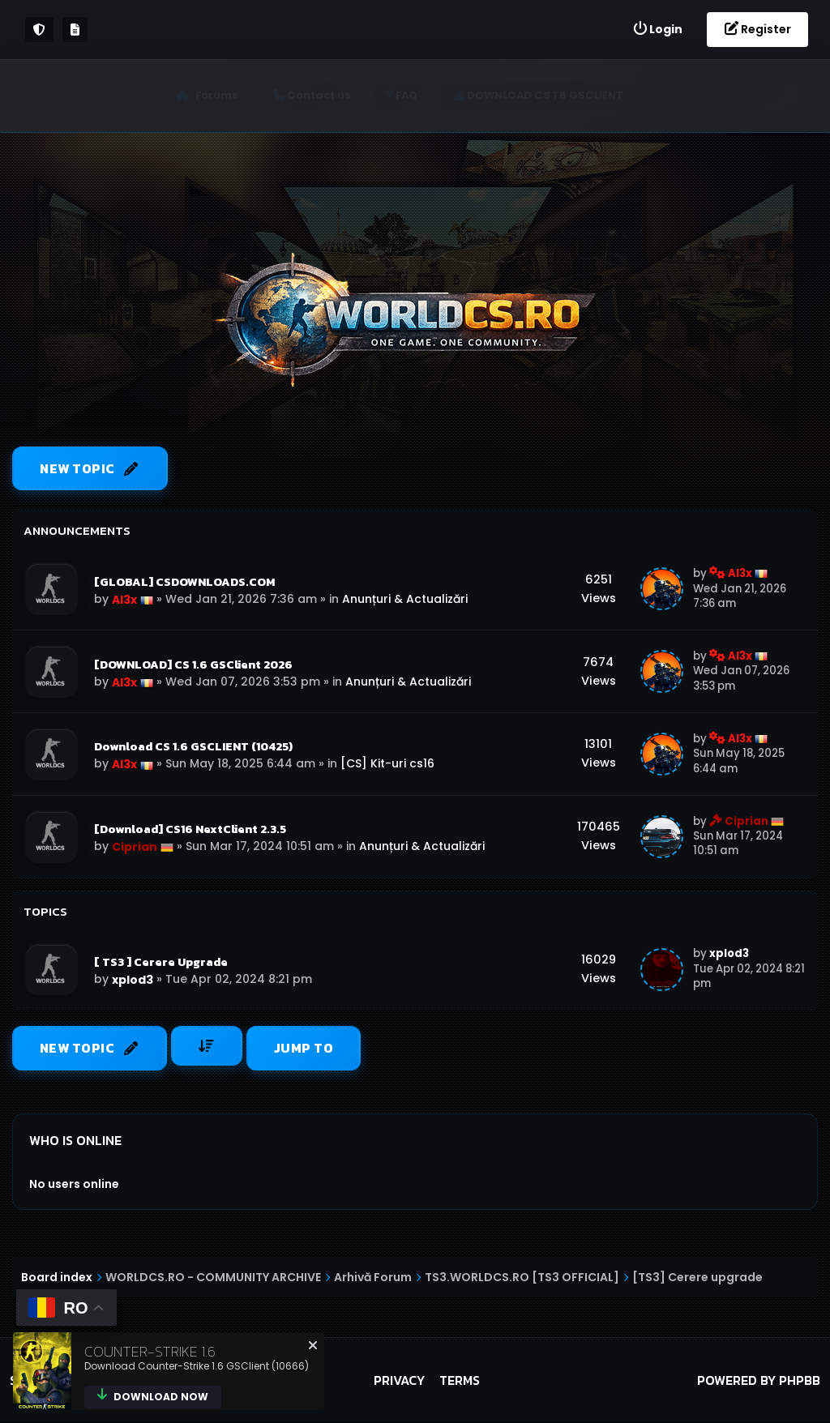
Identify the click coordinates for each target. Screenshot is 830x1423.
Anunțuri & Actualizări (405, 599)
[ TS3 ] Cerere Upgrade (161, 963)
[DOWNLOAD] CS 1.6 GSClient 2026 (193, 664)
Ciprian (134, 848)
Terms (459, 1381)
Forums (222, 95)
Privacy (399, 1381)
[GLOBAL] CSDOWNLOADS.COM (184, 582)
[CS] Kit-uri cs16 (387, 764)
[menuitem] (657, 29)
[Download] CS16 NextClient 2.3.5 (190, 830)
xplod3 (132, 980)
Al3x (124, 600)
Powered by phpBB (758, 1381)
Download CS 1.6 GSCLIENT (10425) (193, 747)
